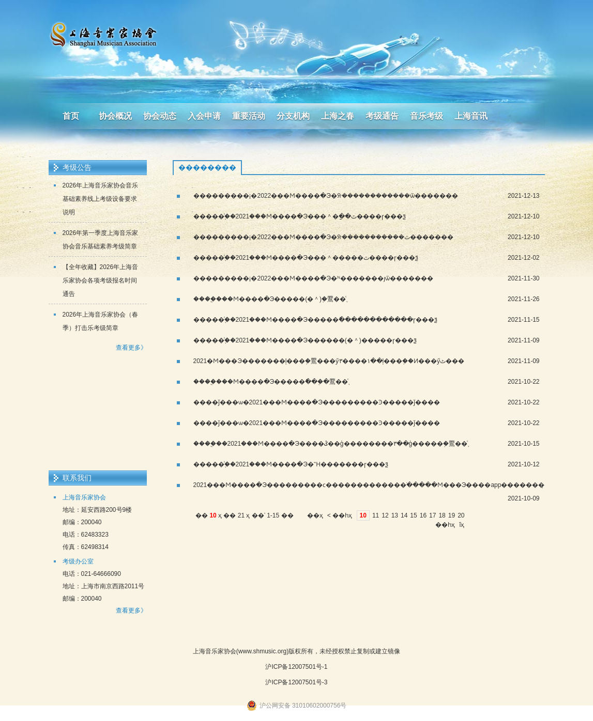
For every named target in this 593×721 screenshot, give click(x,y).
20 (461, 515)
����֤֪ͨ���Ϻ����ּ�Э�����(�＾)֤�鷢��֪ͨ (269, 299)
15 (413, 515)
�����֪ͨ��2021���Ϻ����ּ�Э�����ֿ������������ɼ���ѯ (315, 319)
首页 (71, 116)
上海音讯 (471, 116)
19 (451, 515)
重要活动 (248, 116)
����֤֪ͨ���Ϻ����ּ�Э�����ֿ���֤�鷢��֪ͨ (270, 381)
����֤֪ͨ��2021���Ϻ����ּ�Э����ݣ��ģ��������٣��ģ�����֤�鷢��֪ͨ (330, 443)
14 (404, 515)
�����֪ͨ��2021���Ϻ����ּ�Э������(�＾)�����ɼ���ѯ (305, 340)
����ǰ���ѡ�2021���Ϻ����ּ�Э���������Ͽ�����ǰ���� (316, 402)
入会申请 (204, 116)
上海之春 (337, 116)
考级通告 (382, 116)
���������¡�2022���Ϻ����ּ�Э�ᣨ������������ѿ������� (325, 195)
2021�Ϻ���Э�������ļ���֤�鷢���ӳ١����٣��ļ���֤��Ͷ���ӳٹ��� (329, 361)
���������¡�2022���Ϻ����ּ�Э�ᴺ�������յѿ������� (313, 278)
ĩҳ (461, 524)
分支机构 (293, 116)
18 (441, 515)
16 (423, 515)
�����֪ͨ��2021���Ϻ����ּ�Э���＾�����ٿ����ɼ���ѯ (305, 257)
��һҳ (342, 515)
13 (394, 515)
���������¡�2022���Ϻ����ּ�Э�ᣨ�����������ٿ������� (323, 237)
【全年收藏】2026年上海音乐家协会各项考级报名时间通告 (101, 280)
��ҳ (315, 515)
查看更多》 (131, 347)
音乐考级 (426, 116)
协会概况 (115, 116)
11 (375, 515)
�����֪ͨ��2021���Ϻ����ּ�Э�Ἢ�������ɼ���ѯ (290, 464)
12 (385, 515)
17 (432, 515)
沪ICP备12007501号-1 (296, 666)
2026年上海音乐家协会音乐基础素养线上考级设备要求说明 (101, 199)
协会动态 (159, 116)
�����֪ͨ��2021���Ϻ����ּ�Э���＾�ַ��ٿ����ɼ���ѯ (299, 216)
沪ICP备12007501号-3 (296, 682)
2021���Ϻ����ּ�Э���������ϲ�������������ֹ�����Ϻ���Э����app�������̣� (372, 485)
